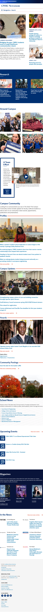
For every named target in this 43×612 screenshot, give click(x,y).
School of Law (5, 418)
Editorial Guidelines (4, 586)
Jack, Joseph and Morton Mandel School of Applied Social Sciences (18, 415)
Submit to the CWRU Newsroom (7, 589)
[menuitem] (21, 585)
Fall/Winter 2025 (4, 504)
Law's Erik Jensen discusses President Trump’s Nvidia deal (13, 523)
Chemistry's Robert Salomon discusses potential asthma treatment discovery (35, 537)
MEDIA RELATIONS (5, 574)
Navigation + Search (8, 10)
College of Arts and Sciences (9, 411)
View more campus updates (8, 313)
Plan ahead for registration (8, 305)
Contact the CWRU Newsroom (6, 585)
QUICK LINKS (4, 583)
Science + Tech (32, 60)
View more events (37, 432)
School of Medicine (6, 420)
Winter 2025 (19, 501)
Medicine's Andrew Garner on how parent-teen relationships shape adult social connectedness (13, 538)
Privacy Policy (8, 569)
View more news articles (33, 515)
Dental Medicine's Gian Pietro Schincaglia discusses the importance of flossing (35, 552)
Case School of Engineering (8, 409)
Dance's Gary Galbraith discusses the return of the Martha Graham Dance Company (12, 552)
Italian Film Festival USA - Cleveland (15, 452)
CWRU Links (4, 600)
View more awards (6, 351)
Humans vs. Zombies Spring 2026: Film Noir (17, 444)
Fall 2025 (34, 501)
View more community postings (9, 369)
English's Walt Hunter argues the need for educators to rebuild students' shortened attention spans (36, 525)
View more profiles (6, 264)
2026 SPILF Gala (10, 460)
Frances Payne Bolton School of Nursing (12, 413)
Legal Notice (3, 569)
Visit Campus (3, 605)
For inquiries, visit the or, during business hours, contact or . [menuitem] (10, 578)
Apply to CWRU (4, 602)
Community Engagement (6, 40)
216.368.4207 (12, 578)
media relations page (12, 576)
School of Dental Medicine (8, 417)
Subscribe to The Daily (5, 588)
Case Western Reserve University (10, 564)
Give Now (3, 603)
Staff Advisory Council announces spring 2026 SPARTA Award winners (21, 302)
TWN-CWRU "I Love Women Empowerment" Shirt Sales (21, 436)
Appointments (3, 356)
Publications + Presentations (7, 358)
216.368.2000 (3, 567)
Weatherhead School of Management (11, 421)
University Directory (4, 606)
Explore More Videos (7, 192)
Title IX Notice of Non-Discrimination (8, 570)
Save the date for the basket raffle (10, 366)
